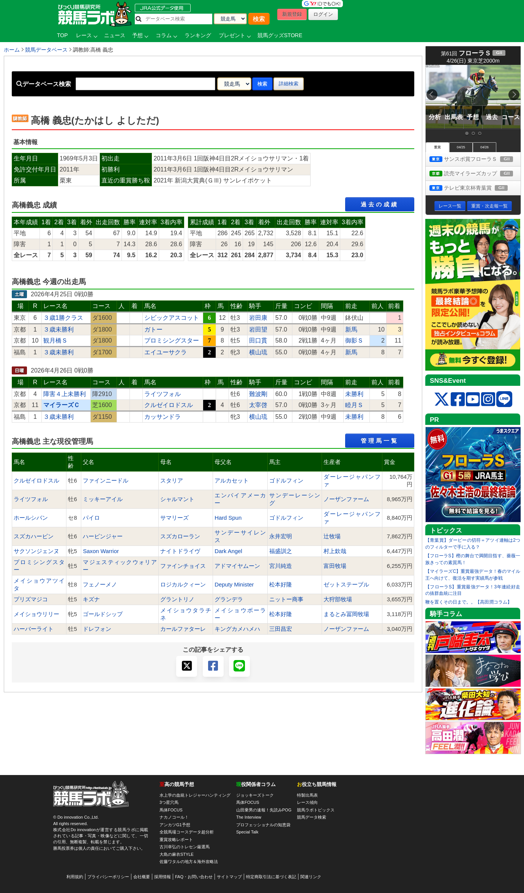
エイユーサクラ (165, 352)
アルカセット (232, 481)
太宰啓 (258, 405)
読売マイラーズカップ (475, 174)
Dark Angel (228, 551)
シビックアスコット (171, 317)
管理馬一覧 (380, 440)
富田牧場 (335, 566)
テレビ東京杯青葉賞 (475, 188)
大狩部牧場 (338, 599)
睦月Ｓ (354, 405)
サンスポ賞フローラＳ (475, 159)
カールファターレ (183, 629)
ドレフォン (97, 629)
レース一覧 (450, 206)
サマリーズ (174, 518)
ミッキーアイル (103, 499)
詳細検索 (288, 83)
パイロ (91, 518)
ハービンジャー (103, 536)
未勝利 (354, 394)
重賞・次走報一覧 (489, 206)
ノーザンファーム (346, 499)
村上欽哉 (335, 551)
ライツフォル (162, 394)
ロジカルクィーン (183, 585)
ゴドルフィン (286, 481)
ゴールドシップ (103, 614)
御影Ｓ (354, 340)
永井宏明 (280, 536)
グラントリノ (177, 599)
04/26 (484, 147)
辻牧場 (332, 536)
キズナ (91, 599)
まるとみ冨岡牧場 (346, 614)
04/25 (461, 147)
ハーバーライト (34, 629)
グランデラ (229, 599)
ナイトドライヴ (180, 551)
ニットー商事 (286, 599)
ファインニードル (105, 481)
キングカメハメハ (237, 629)
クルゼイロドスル (168, 405)
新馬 (351, 329)
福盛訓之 (280, 551)
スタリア (171, 481)
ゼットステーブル (346, 585)
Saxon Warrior (101, 551)
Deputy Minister (234, 585)
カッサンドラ (162, 416)
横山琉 (258, 352)
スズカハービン (34, 536)
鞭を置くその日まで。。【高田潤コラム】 (468, 602)
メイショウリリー (36, 614)
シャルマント (177, 499)
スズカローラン (180, 536)
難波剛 (258, 394)
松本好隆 (280, 585)
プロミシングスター (171, 340)
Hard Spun (228, 518)
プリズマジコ (31, 599)
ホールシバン (31, 518)
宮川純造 (280, 566)
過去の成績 (380, 204)
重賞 (437, 147)
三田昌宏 (280, 629)
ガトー (153, 329)
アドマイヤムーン (237, 566)
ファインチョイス (183, 566)
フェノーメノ (100, 585)
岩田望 (258, 329)
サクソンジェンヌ (36, 551)
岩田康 (258, 317)
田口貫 (258, 340)
